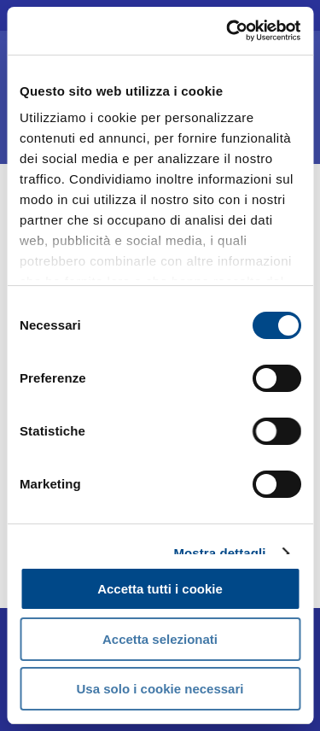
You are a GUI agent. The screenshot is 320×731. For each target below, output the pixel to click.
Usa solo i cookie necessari (160, 688)
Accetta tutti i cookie (160, 589)
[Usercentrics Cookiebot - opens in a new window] (227, 31)
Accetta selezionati (160, 639)
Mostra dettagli (219, 553)
